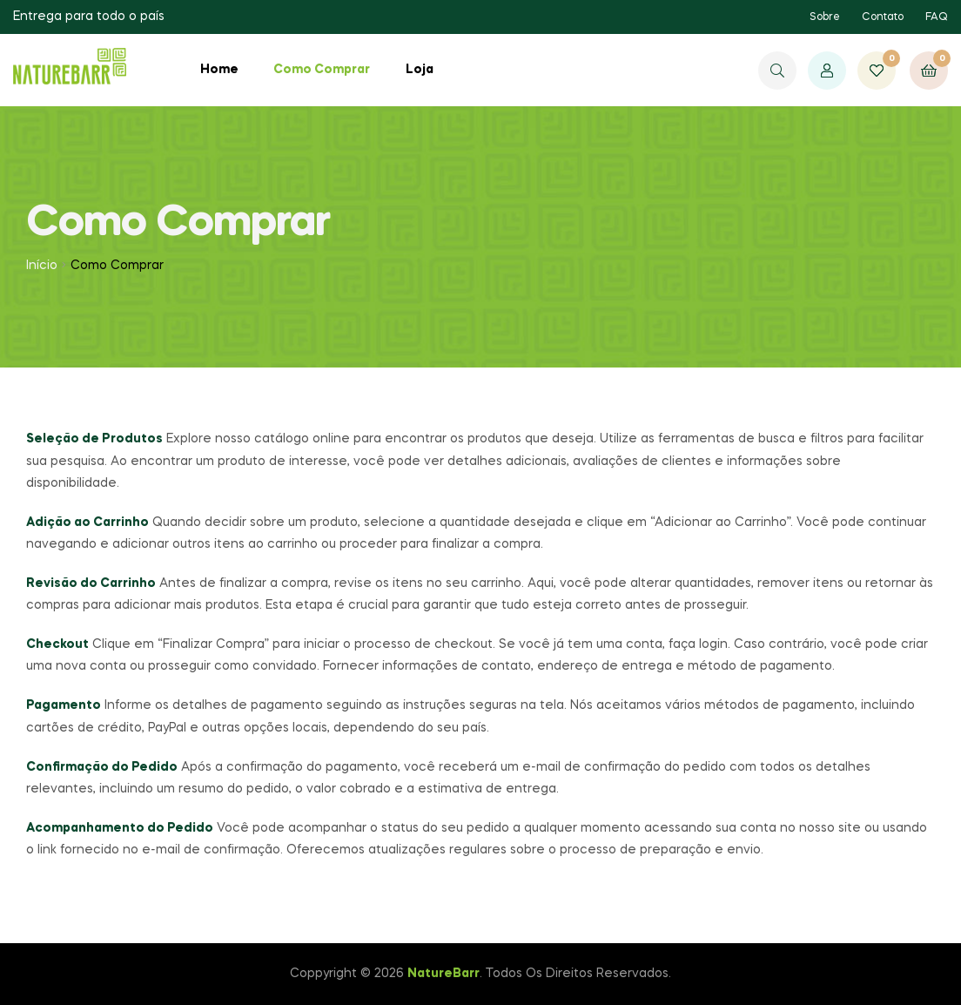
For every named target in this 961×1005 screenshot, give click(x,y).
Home (219, 70)
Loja (419, 70)
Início (41, 266)
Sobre (825, 17)
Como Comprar (321, 70)
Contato (883, 17)
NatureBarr (443, 974)
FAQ (936, 17)
